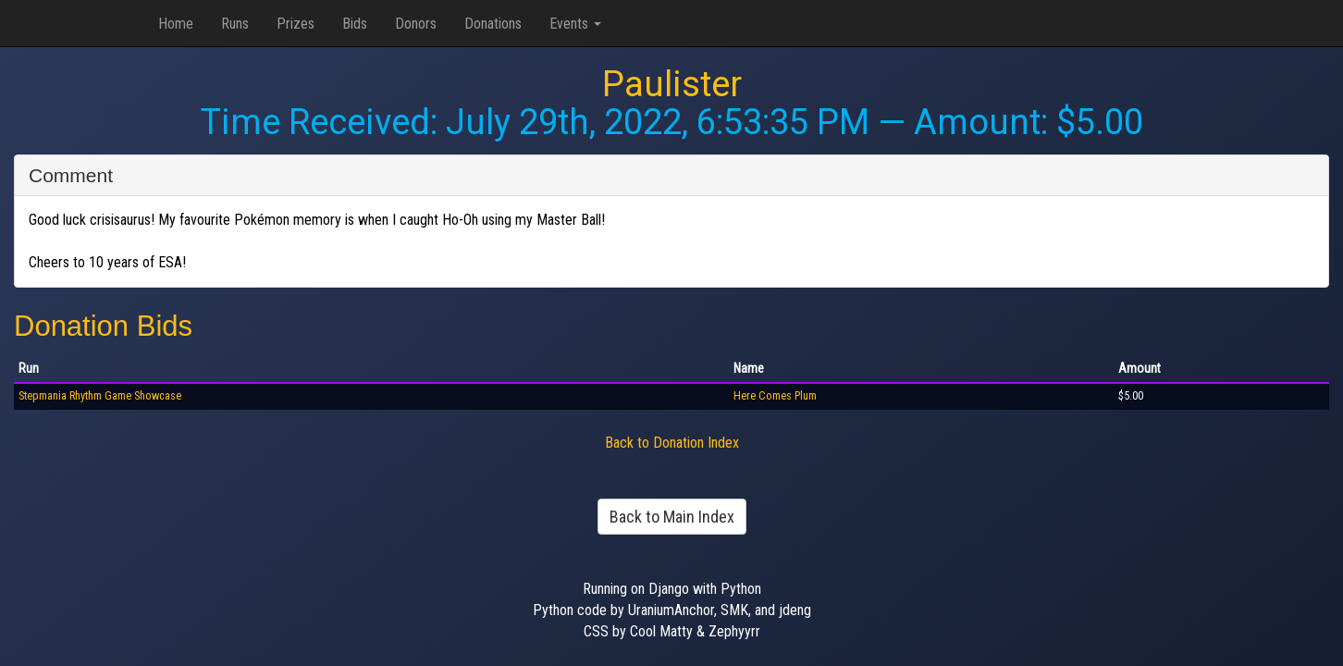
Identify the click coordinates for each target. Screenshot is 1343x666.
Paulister (672, 84)
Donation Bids (103, 326)
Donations (493, 23)
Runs (235, 23)
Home (175, 23)
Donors (416, 23)
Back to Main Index (672, 516)
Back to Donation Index (672, 442)
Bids (354, 23)
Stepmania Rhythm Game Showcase (99, 395)
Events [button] (575, 23)
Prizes (295, 23)
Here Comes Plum (775, 395)
